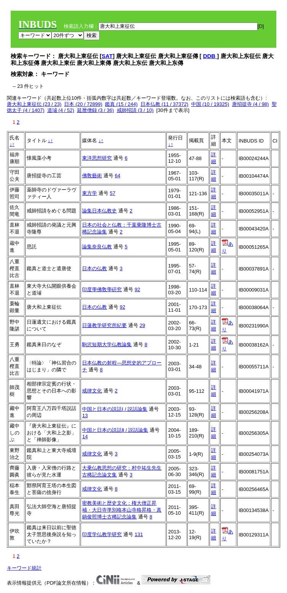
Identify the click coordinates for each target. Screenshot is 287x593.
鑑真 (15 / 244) (121, 104)
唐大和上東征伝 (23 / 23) (34, 104)
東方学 (89, 193)
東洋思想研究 (97, 158)
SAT (107, 56)
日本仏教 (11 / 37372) (164, 104)
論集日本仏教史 (99, 211)
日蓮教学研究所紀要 (104, 325)
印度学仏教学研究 (102, 534)
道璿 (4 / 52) (60, 110)
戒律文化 (92, 391)
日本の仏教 (94, 268)
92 (137, 289)
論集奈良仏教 (97, 247)
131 (139, 534)
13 (84, 415)
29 (142, 325)
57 (112, 193)
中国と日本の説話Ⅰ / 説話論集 (114, 409)
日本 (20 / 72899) (83, 104)
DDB (210, 56)
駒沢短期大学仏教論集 (107, 344)
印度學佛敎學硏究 (102, 289)
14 (84, 436)
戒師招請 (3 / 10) (135, 110)
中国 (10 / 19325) (210, 104)
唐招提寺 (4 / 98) (250, 104)
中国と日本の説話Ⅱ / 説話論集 (115, 430)
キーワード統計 (24, 568)
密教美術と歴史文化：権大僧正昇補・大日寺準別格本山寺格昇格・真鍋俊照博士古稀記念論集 (121, 510)
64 (117, 175)
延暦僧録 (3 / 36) (95, 110)
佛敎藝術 (92, 175)
